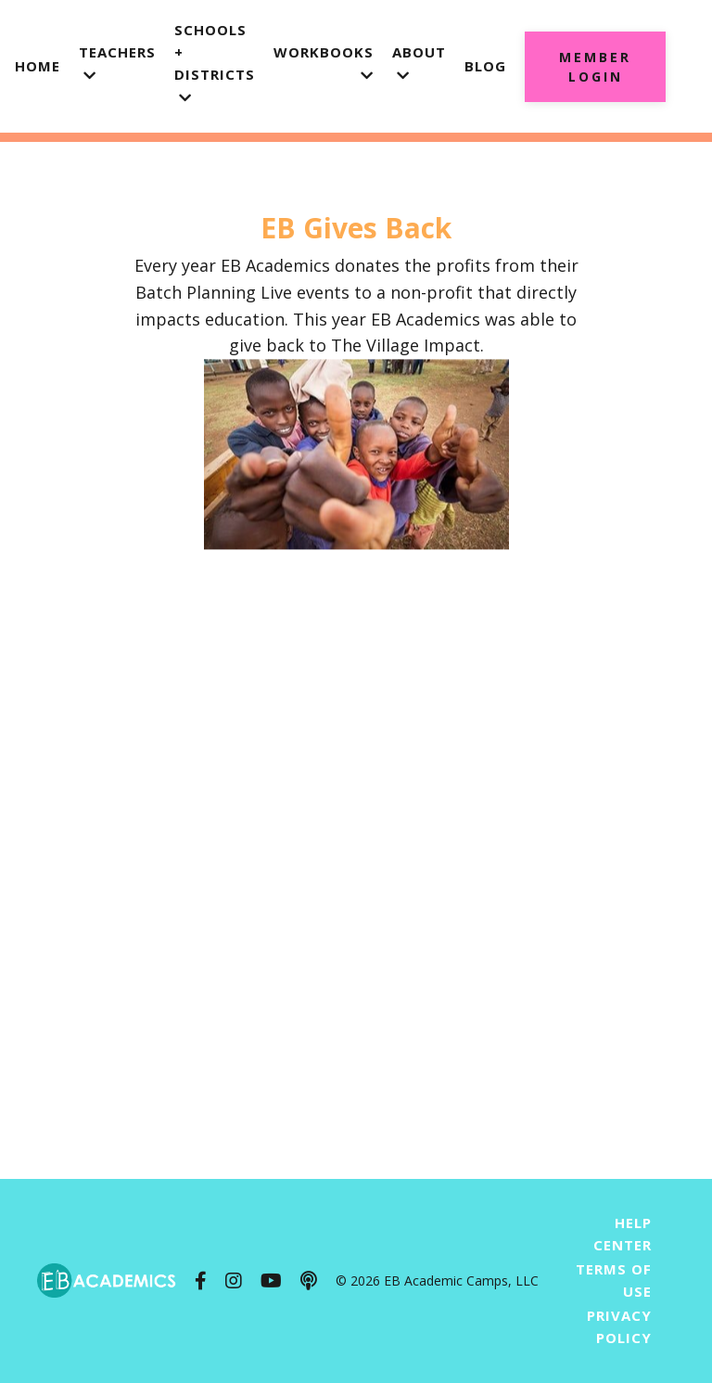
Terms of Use (614, 1280)
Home (37, 66)
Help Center (622, 1233)
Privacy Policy (619, 1326)
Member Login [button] (595, 66)
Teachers (117, 63)
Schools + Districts (214, 62)
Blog (485, 66)
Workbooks (323, 63)
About (419, 63)
